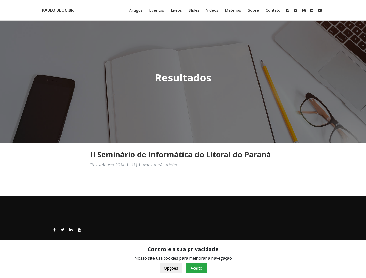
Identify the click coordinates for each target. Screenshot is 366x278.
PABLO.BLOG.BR (58, 10)
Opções (171, 268)
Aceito (196, 268)
